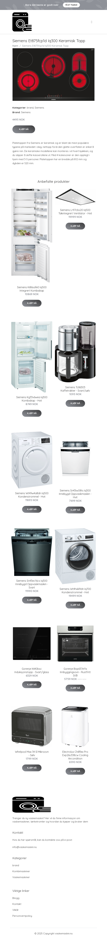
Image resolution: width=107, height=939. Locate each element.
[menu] (92, 22)
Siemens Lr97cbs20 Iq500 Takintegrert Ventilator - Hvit (75, 211)
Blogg (15, 898)
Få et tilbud (71, 5)
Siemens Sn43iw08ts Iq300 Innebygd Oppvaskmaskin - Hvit (75, 494)
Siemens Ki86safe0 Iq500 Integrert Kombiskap (32, 289)
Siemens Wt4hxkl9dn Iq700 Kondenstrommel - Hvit (75, 590)
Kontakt (16, 903)
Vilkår (15, 909)
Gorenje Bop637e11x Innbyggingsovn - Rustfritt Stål (75, 672)
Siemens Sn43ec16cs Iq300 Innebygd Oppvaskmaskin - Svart (31, 584)
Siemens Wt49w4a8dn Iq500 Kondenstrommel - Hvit (32, 495)
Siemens (39, 107)
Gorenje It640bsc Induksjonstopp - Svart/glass (32, 670)
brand (30, 107)
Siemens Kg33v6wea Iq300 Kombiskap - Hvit (31, 399)
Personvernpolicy (22, 915)
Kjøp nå (24, 129)
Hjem (15, 45)
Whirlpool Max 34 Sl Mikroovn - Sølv (32, 753)
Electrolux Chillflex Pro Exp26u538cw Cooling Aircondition (75, 755)
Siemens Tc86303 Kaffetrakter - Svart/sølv (75, 389)
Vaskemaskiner (21, 877)
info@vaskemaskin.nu (24, 847)
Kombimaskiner (21, 871)
